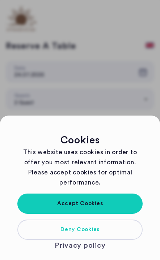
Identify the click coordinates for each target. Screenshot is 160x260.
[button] (80, 203)
